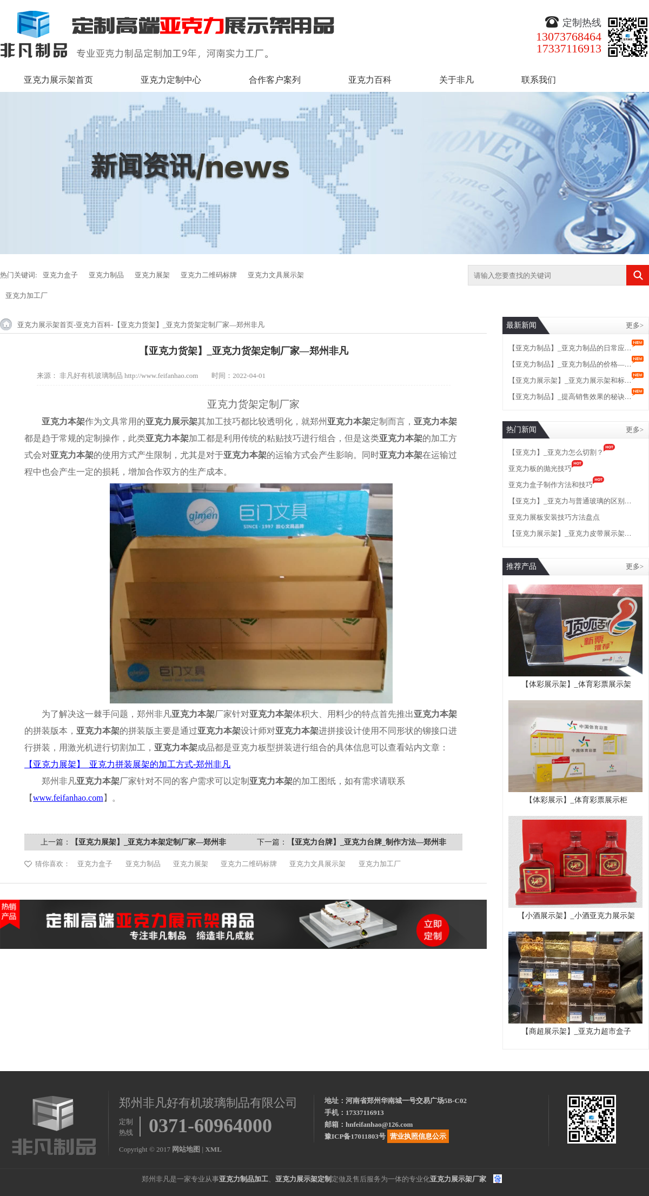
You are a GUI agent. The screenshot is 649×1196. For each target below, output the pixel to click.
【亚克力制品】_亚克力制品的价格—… (570, 364)
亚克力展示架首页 (58, 79)
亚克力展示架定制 (303, 1179)
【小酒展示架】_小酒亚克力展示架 (576, 916)
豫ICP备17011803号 (355, 1136)
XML (213, 1149)
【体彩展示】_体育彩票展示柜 (576, 800)
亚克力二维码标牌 (209, 275)
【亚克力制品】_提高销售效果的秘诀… (570, 397)
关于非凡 (456, 79)
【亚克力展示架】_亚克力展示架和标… (570, 380)
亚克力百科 (370, 79)
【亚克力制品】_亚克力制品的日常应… (570, 348)
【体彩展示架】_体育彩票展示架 (576, 684)
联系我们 (538, 79)
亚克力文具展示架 (276, 275)
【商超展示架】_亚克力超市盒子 (576, 1031)
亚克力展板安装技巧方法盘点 (554, 517)
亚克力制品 (106, 275)
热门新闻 (521, 430)
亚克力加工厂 (26, 295)
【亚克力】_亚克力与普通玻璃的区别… (570, 501)
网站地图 (186, 1149)
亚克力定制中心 (171, 79)
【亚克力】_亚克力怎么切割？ (556, 452)
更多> (635, 325)
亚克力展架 (152, 275)
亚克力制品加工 (243, 1179)
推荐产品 (521, 566)
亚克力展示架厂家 (458, 1179)
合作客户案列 (275, 79)
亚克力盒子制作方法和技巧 (550, 485)
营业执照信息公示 (418, 1136)
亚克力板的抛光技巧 (540, 468)
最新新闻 (521, 325)
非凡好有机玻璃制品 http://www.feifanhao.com (128, 375)
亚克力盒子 (60, 275)
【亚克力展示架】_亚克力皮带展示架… (570, 533)
